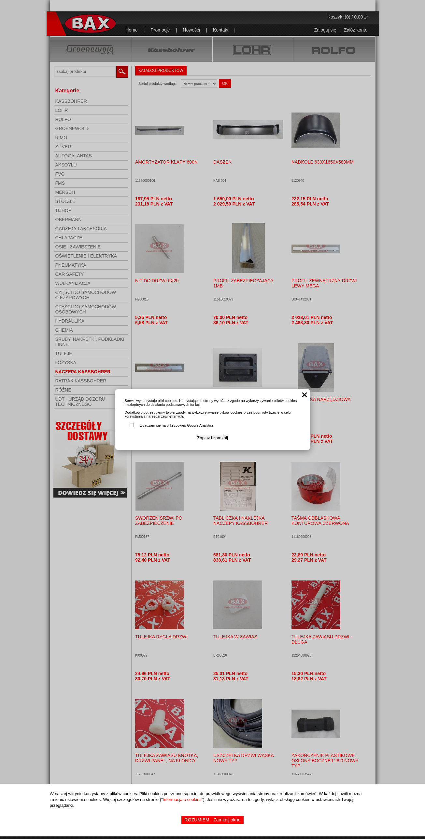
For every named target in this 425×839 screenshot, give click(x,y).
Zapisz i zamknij (212, 437)
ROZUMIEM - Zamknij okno (213, 819)
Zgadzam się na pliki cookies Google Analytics (177, 425)
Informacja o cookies (182, 799)
